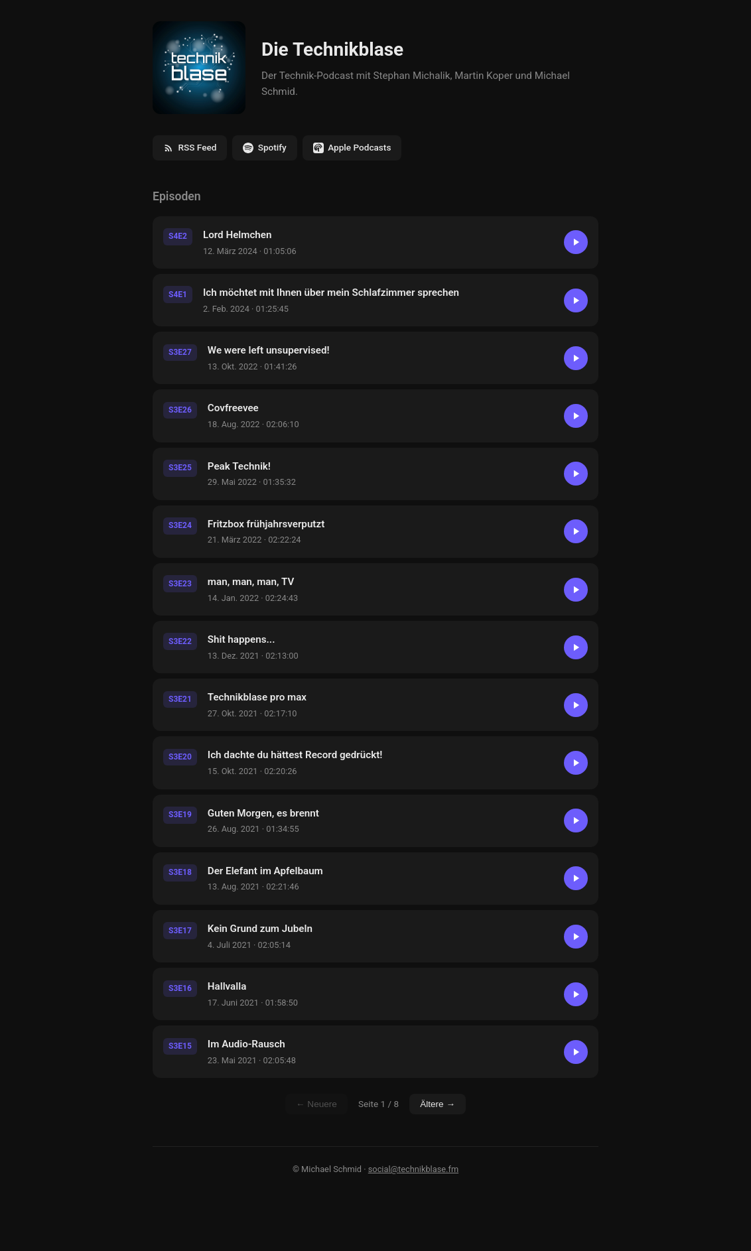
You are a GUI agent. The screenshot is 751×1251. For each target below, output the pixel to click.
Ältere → (437, 1104)
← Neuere (316, 1104)
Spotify (264, 147)
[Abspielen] (576, 242)
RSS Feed (189, 147)
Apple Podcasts (352, 147)
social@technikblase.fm (413, 1169)
